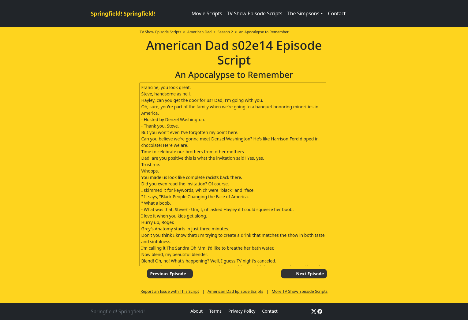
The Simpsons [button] (303, 13)
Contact (337, 13)
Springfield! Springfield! (123, 13)
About (196, 311)
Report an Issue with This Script (169, 291)
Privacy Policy (241, 311)
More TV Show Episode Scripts (299, 291)
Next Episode (310, 274)
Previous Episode (168, 274)
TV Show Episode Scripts (255, 13)
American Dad (199, 32)
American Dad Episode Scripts (235, 291)
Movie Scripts (207, 13)
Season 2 (225, 32)
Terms (215, 311)
